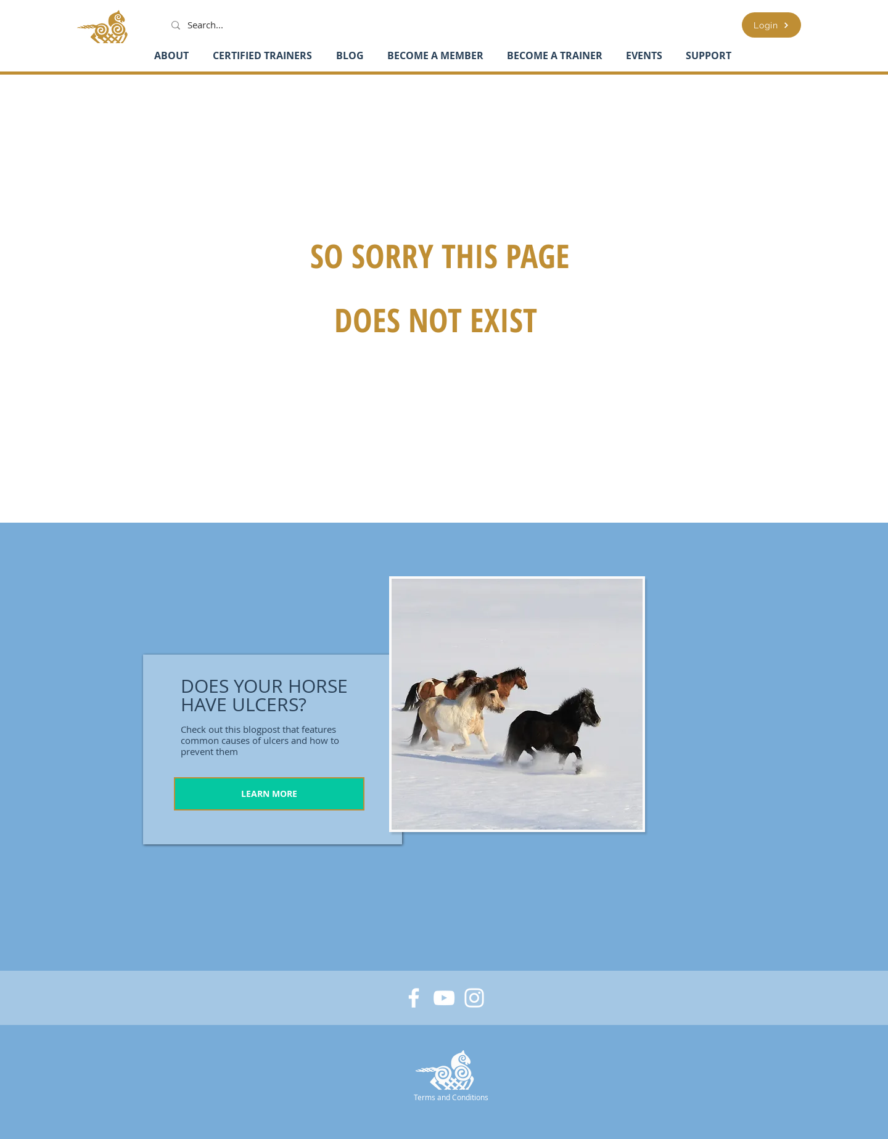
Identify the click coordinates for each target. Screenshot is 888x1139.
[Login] (771, 25)
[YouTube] (444, 998)
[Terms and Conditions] (452, 1097)
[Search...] (211, 25)
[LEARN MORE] (269, 793)
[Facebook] (414, 998)
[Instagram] (474, 998)
